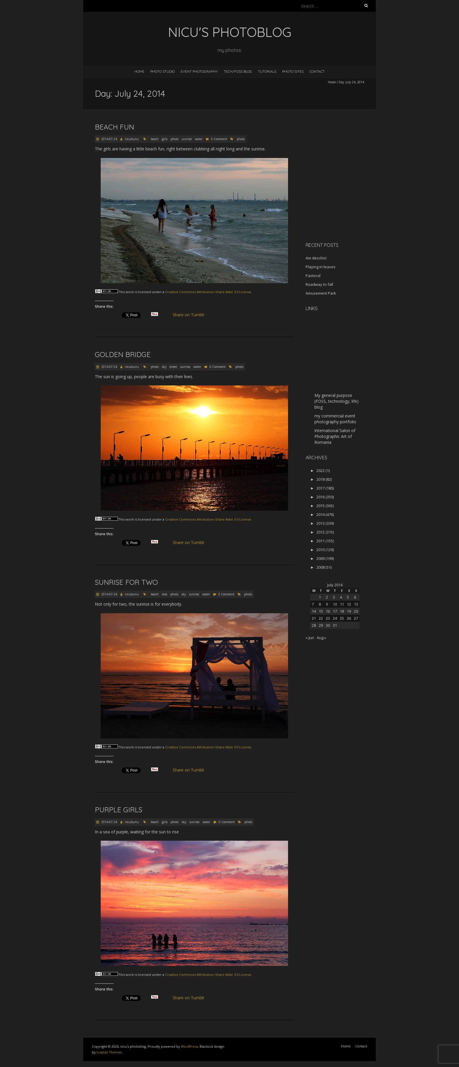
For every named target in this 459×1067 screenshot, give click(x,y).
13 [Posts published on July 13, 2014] (356, 604)
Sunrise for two (126, 582)
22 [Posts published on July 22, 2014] (321, 618)
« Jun (310, 637)
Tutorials (267, 71)
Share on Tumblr (191, 314)
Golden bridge (122, 354)
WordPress (189, 1046)
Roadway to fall (319, 284)
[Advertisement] (342, 196)
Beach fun (114, 127)
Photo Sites (293, 71)
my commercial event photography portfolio (335, 418)
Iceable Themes (109, 1052)
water (199, 139)
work (130, 292)
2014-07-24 (108, 139)
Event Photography (199, 71)
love (164, 594)
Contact (317, 71)
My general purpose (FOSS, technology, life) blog (336, 401)
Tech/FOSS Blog (238, 71)
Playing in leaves (320, 266)
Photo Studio (162, 71)
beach (155, 139)
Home (139, 71)
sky (164, 367)
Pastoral (313, 275)
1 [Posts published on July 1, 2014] (320, 597)
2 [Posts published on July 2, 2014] (327, 597)
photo (175, 139)
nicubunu (132, 139)
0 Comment (219, 139)
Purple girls (118, 809)
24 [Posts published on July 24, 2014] (335, 618)
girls (164, 139)
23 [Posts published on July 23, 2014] (328, 618)
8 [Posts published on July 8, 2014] (320, 604)
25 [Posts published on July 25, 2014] (342, 618)
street (173, 367)
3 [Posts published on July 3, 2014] (334, 597)
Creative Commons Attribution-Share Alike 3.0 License (208, 292)
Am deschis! (316, 258)
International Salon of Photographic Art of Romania (334, 436)
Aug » (321, 637)
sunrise (187, 139)
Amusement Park (321, 293)
